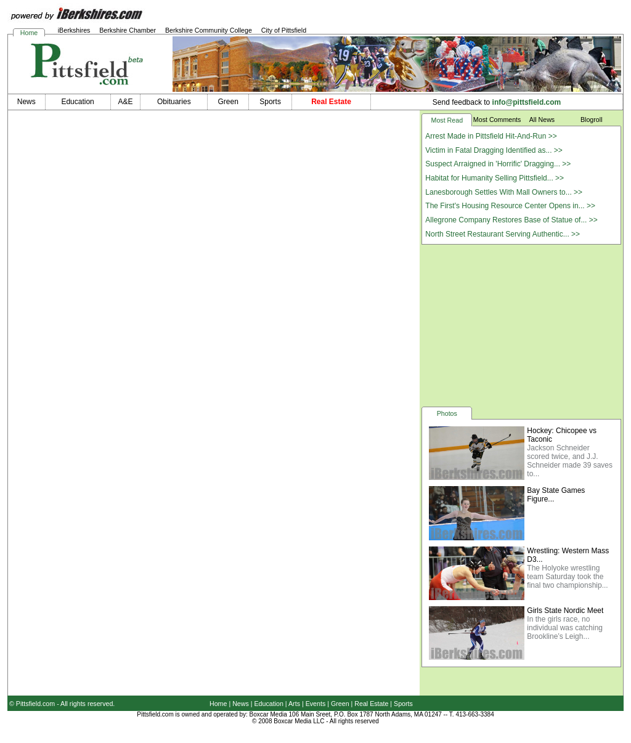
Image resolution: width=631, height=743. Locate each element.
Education (268, 703)
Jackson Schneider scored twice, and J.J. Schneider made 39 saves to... (570, 461)
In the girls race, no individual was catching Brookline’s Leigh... (565, 628)
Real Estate (371, 703)
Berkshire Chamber (127, 30)
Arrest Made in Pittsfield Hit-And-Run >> (490, 136)
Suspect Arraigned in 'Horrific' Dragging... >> (498, 164)
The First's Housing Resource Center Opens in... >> (510, 205)
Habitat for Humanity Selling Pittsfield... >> (494, 178)
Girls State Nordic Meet (565, 610)
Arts (294, 703)
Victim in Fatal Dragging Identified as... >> (494, 150)
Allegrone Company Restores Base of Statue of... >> (511, 220)
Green (340, 703)
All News (542, 119)
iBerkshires (74, 30)
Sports (403, 703)
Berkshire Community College (208, 30)
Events (316, 703)
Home (29, 32)
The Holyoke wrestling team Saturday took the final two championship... (567, 577)
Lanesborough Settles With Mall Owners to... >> (503, 192)
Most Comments (497, 119)
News (240, 703)
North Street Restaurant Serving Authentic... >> (502, 234)
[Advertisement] (521, 325)
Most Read (447, 120)
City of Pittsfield (283, 30)
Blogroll (591, 119)
